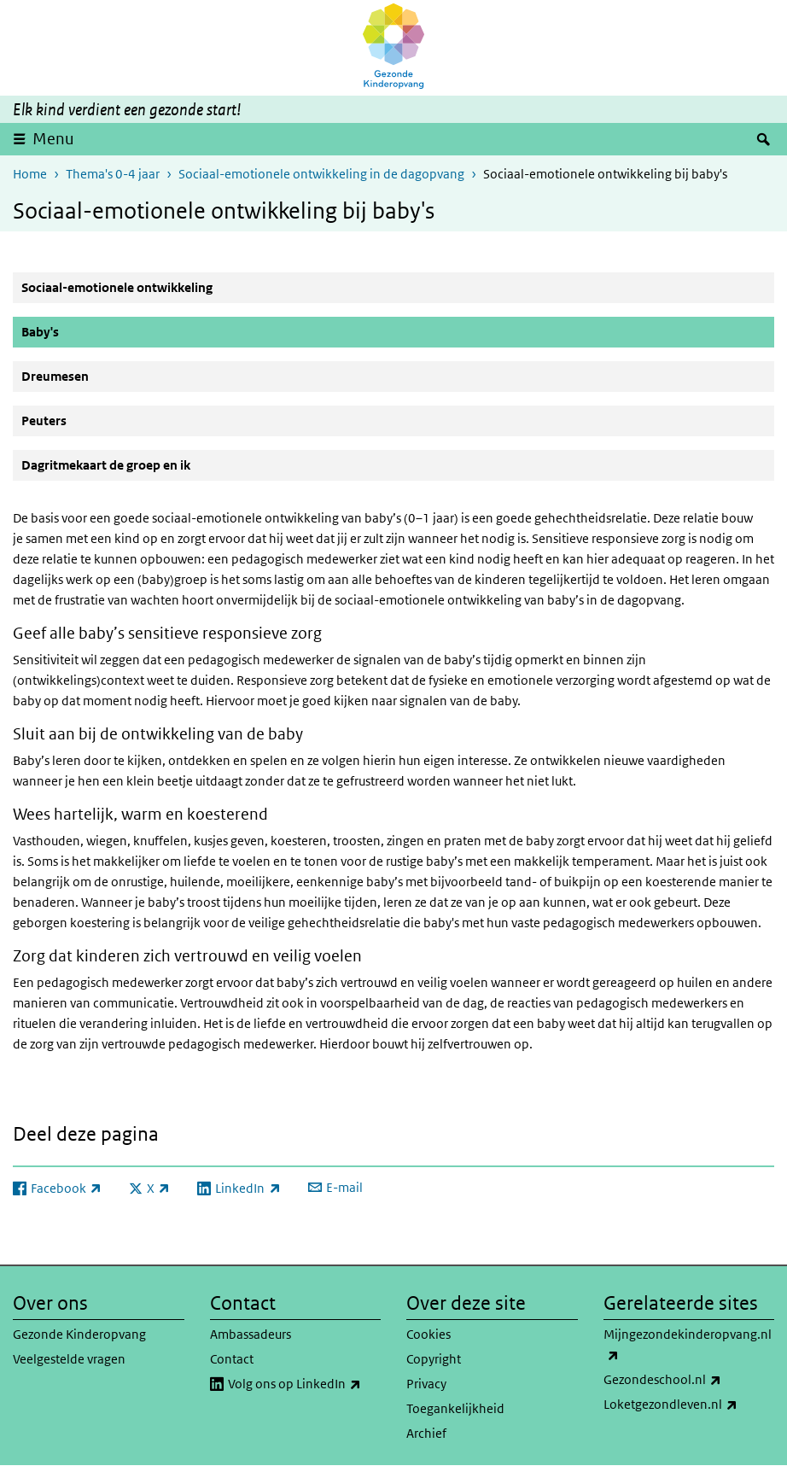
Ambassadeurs (250, 1334)
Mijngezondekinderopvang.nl (687, 1345)
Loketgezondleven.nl (689, 1404)
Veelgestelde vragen (69, 1359)
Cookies (428, 1334)
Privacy (426, 1383)
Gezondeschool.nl (689, 1380)
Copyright (433, 1359)
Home (30, 174)
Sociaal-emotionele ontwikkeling (117, 287)
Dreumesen (55, 376)
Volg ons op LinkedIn (305, 1384)
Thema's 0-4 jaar (113, 174)
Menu (53, 139)
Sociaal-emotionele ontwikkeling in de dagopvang (321, 174)
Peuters (44, 420)
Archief (426, 1433)
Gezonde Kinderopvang (79, 1334)
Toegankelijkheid (455, 1408)
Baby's (81, 331)
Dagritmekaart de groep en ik (105, 465)
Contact (232, 1359)
